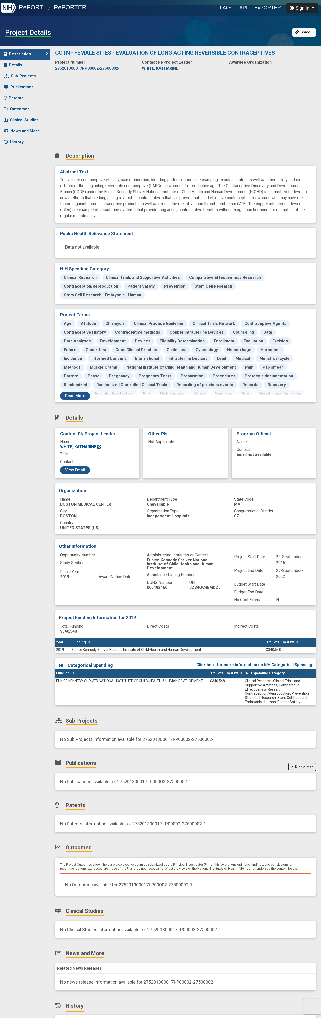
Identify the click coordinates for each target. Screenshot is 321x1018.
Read (75, 396)
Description (26, 53)
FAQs (226, 7)
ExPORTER (267, 7)
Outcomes (17, 109)
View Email (75, 470)
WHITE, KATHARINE (81, 446)
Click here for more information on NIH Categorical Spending (254, 664)
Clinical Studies (21, 120)
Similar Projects (22, 153)
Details (13, 65)
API (243, 7)
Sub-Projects (20, 76)
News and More (22, 131)
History (14, 142)
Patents (14, 98)
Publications (19, 87)
